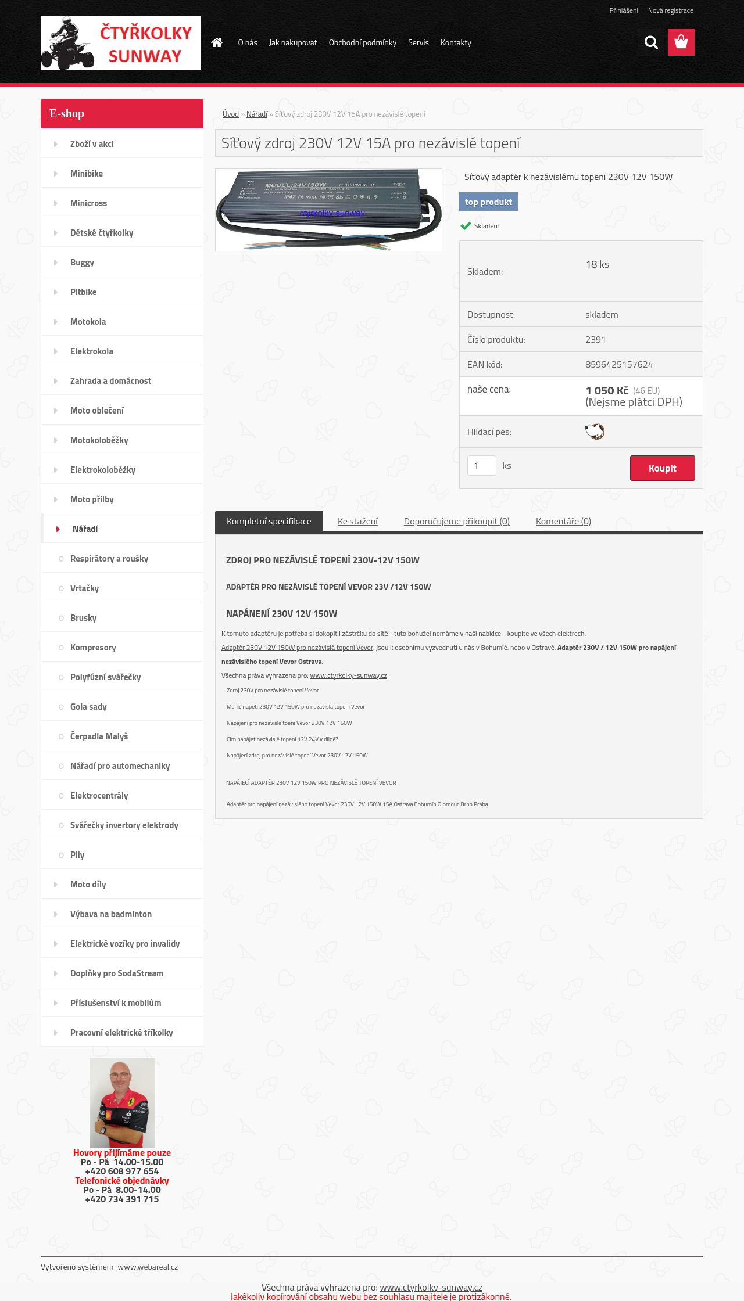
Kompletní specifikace (269, 521)
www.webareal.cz (148, 1266)
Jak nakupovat (293, 42)
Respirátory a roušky (109, 558)
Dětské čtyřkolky (101, 232)
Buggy (82, 262)
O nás (247, 42)
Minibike (86, 173)
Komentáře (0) (563, 521)
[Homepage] (216, 42)
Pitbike (83, 292)
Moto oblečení (97, 410)
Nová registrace (670, 10)
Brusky (83, 617)
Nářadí (85, 529)
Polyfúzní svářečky (105, 677)
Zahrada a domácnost (110, 380)
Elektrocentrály (99, 795)
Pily (77, 854)
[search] (651, 42)
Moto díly (88, 884)
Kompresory (93, 647)
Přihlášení (624, 10)
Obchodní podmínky (363, 42)
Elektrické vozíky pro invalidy (125, 943)
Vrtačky (84, 588)
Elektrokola (91, 351)
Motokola (88, 321)
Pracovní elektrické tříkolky (121, 1032)
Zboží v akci (92, 143)
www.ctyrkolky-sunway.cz (348, 675)
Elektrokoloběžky (102, 469)
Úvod (231, 114)
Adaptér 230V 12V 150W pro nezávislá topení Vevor (297, 647)
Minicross (88, 203)
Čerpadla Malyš (99, 736)
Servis (418, 42)
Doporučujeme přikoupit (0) (457, 521)
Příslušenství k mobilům (115, 1002)
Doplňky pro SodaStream (117, 973)
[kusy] (481, 465)
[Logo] (121, 43)
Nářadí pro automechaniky (120, 765)
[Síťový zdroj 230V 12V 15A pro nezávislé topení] (329, 174)
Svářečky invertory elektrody (124, 825)
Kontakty (456, 42)
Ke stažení (358, 521)
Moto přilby (92, 499)
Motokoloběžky (99, 440)
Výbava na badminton (111, 914)
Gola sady (88, 706)
